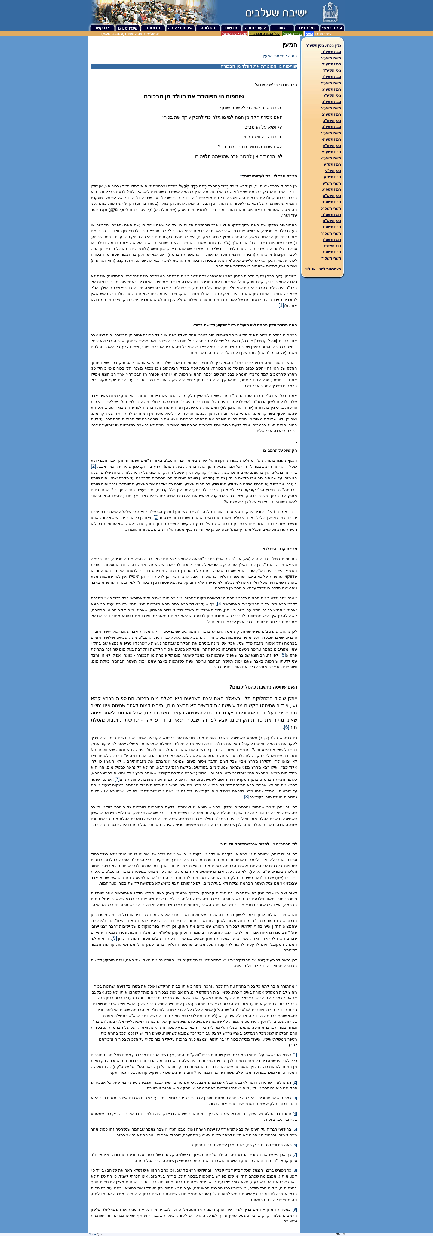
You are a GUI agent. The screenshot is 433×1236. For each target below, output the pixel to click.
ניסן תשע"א (332, 146)
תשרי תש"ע (332, 183)
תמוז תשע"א (331, 139)
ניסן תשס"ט (332, 196)
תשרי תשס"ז (331, 258)
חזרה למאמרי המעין (280, 56)
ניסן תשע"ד (332, 70)
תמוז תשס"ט (331, 189)
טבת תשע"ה (331, 52)
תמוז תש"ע (332, 164)
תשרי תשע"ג (331, 108)
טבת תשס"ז (332, 252)
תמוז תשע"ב (331, 114)
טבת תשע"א (331, 152)
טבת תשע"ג (331, 102)
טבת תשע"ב (331, 127)
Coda (92, 1234)
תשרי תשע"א (330, 158)
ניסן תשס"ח (332, 221)
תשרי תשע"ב (331, 133)
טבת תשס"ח (331, 227)
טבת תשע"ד (331, 77)
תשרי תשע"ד (331, 83)
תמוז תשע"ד (331, 64)
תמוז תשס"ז (332, 240)
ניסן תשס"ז (332, 246)
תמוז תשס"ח (331, 215)
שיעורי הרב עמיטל (234, 34)
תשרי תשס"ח (330, 233)
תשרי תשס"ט (330, 208)
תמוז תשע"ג (331, 89)
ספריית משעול (292, 34)
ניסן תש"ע (333, 171)
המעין (309, 34)
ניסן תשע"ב (332, 121)
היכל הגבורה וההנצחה (264, 34)
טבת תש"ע (332, 177)
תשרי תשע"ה (330, 58)
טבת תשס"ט (331, 202)
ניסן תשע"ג (332, 95)
